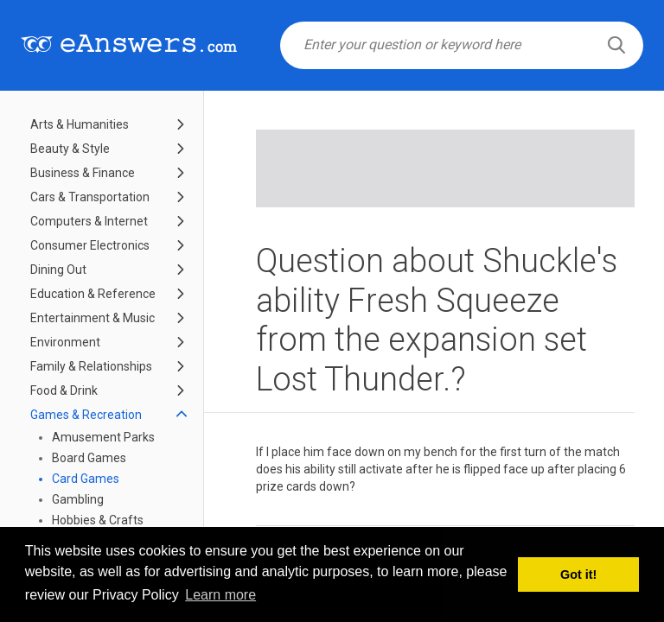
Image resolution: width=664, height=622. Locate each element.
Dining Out (58, 269)
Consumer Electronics (90, 245)
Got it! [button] (578, 574)
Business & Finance (82, 173)
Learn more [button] (220, 594)
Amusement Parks (103, 437)
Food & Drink (64, 390)
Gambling (78, 499)
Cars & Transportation (90, 197)
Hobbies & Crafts (98, 520)
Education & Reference (93, 294)
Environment (65, 342)
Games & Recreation (86, 415)
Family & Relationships (91, 366)
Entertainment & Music (92, 318)
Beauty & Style (70, 149)
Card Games (85, 479)
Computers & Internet (89, 221)
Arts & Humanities (79, 124)
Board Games (89, 458)
